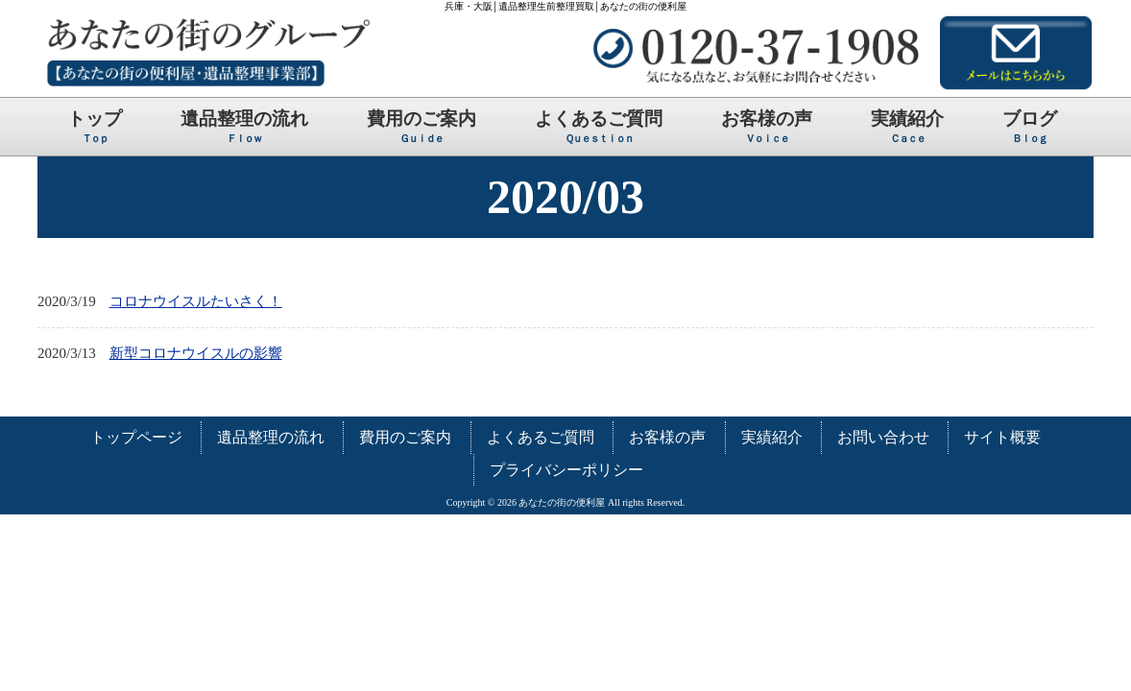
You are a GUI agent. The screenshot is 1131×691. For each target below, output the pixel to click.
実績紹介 (772, 437)
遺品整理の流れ (271, 437)
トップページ (136, 437)
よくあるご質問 (540, 437)
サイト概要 (1002, 437)
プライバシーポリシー (566, 470)
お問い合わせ (883, 437)
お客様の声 (667, 437)
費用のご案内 (405, 437)
